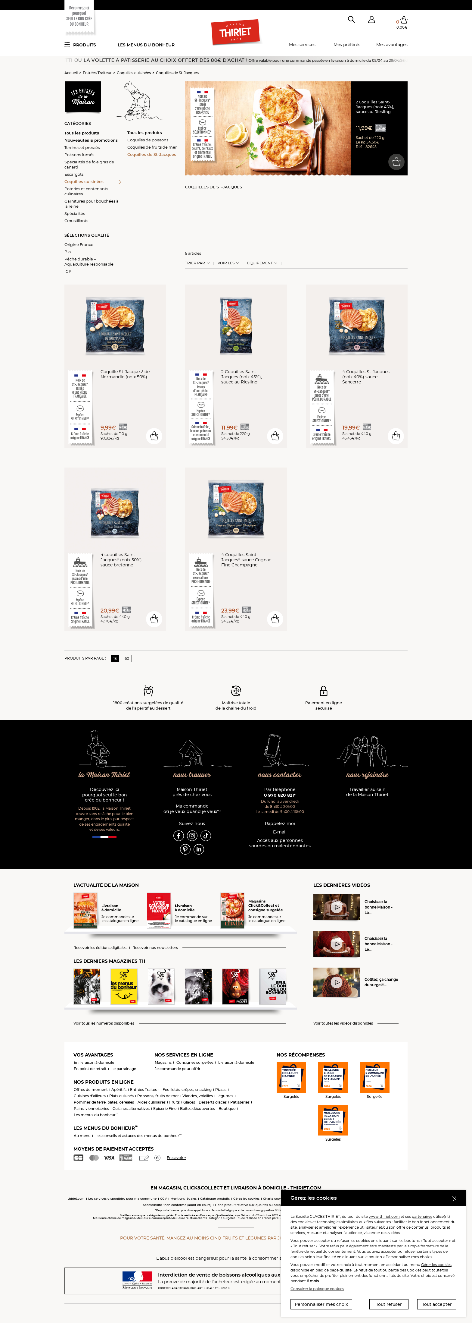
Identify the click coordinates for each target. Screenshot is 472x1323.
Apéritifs (118, 1089)
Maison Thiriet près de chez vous (192, 792)
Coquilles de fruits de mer (152, 147)
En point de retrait (90, 1068)
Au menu (82, 1135)
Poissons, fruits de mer (158, 1096)
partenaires (422, 1216)
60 (127, 658)
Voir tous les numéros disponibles (103, 1023)
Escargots (73, 174)
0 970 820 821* (280, 795)
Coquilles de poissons (147, 139)
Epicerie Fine (164, 1108)
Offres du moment (91, 1089)
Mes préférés (347, 44)
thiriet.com (76, 1199)
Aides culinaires (152, 1102)
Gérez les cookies (246, 1199)
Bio (67, 251)
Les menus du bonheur (146, 45)
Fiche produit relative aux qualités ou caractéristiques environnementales (272, 1205)
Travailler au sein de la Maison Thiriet (367, 792)
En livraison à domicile (94, 1062)
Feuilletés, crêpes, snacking (187, 1089)
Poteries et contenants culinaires (86, 191)
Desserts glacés (213, 1102)
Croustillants (76, 220)
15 (115, 658)
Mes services (302, 44)
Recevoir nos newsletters (155, 948)
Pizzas (220, 1089)
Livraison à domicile (236, 1062)
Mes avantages (392, 44)
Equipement (260, 263)
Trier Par (195, 263)
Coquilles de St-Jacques (177, 73)
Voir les (226, 263)
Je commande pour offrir (177, 1068)
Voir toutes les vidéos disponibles (343, 1023)
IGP (67, 271)
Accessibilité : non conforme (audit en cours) (177, 1205)
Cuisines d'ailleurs (90, 1096)
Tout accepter (437, 1304)
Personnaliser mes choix (321, 1304)
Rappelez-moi (280, 823)
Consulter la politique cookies (317, 1289)
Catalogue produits (215, 1199)
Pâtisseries (240, 1102)
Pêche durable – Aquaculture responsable (88, 261)
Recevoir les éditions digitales (99, 948)
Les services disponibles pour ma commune (122, 1199)
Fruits (174, 1102)
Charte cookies (274, 1199)
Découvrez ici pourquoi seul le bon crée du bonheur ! (104, 795)
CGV (163, 1199)
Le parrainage (123, 1068)
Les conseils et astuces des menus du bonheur (138, 1135)
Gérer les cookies (436, 1264)
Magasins (163, 1062)
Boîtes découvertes (197, 1108)
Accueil (71, 73)
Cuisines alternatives (131, 1108)
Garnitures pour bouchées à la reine (91, 204)
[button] (371, 21)
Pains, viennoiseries (91, 1108)
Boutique (227, 1108)
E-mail (280, 832)
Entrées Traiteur (97, 73)
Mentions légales (183, 1199)
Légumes (224, 1096)
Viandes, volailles (197, 1096)
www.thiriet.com (384, 1216)
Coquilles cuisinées (134, 73)
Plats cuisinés (121, 1096)
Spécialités (74, 213)
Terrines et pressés (82, 147)
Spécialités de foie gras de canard (89, 164)
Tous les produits (81, 133)
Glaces (189, 1102)
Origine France (78, 244)
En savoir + (176, 1157)
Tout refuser (389, 1304)
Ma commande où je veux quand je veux (192, 809)
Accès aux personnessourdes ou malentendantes (280, 843)
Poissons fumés (79, 154)
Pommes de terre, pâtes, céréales (104, 1102)
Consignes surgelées (194, 1062)
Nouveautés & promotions (91, 140)
